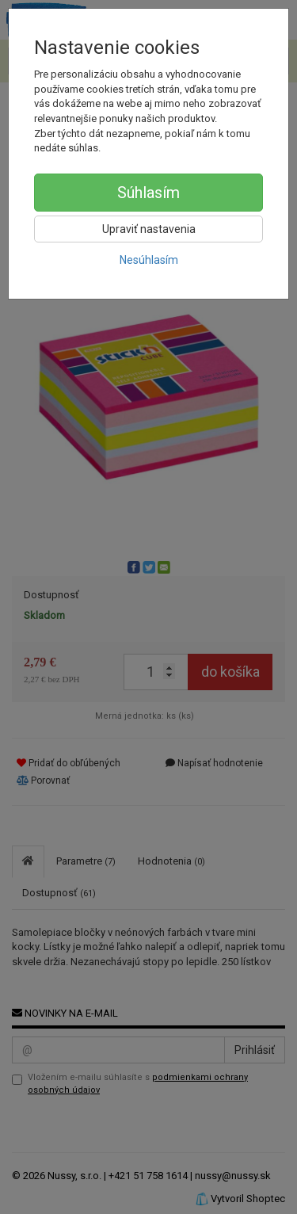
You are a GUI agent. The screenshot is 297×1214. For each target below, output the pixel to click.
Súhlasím (148, 192)
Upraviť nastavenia (149, 229)
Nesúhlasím (149, 260)
